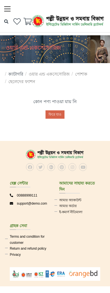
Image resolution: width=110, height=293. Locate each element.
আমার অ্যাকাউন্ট (70, 200)
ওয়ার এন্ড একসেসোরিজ (49, 74)
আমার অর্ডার (68, 206)
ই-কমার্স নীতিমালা (70, 212)
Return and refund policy (28, 248)
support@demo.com (28, 203)
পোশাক (81, 74)
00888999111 (23, 195)
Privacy (15, 255)
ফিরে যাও (55, 114)
